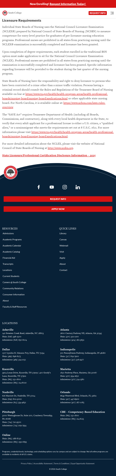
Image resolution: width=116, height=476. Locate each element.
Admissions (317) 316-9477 (72, 359)
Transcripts (8, 264)
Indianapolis (67, 349)
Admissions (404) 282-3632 (72, 339)
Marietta (65, 369)
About (6, 300)
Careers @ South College (14, 282)
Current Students (11, 276)
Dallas (6, 349)
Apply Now (58, 209)
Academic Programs (12, 239)
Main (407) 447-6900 (69, 399)
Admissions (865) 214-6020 (14, 382)
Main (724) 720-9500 (11, 422)
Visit (62, 251)
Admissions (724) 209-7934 (14, 425)
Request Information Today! (68, 4)
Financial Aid (9, 257)
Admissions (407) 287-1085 (72, 402)
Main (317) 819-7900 (69, 356)
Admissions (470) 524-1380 (72, 379)
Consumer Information (14, 294)
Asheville (7, 330)
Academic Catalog (11, 251)
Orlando (65, 392)
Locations (7, 270)
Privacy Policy (26, 463)
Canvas (63, 239)
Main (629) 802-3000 (12, 399)
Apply (62, 257)
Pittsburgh (8, 412)
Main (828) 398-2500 (11, 336)
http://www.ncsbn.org (60, 148)
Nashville (8, 392)
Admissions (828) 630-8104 (14, 339)
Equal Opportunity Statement (82, 463)
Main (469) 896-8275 (11, 356)
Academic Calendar (12, 245)
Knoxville (8, 369)
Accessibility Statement (43, 463)
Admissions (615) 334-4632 (14, 402)
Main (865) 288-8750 (11, 438)
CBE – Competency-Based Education (82, 412)
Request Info (98, 13)
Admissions (8, 233)
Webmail (64, 245)
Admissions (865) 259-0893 (14, 441)
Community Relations (13, 288)
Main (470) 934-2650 (69, 375)
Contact (63, 270)
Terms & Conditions (61, 463)
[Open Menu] (112, 13)
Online (6, 435)
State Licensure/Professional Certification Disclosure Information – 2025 (49, 155)
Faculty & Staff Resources (15, 306)
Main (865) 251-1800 (11, 379)
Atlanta (64, 330)
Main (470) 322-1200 (69, 336)
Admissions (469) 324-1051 (14, 359)
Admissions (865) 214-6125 (72, 418)
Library (63, 233)
